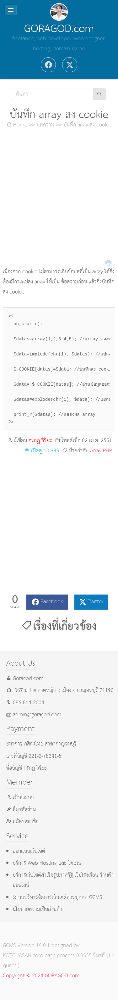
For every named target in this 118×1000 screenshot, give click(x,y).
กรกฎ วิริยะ (40, 441)
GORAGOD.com (59, 29)
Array (95, 451)
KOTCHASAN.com (23, 956)
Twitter (95, 602)
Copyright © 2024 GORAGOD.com (41, 976)
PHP (107, 451)
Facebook (51, 602)
